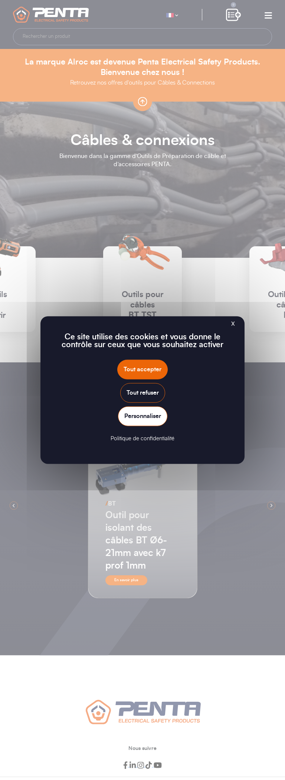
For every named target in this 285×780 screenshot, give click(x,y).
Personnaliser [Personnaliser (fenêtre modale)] (142, 416)
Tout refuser (143, 392)
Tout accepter (142, 369)
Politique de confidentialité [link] (142, 438)
